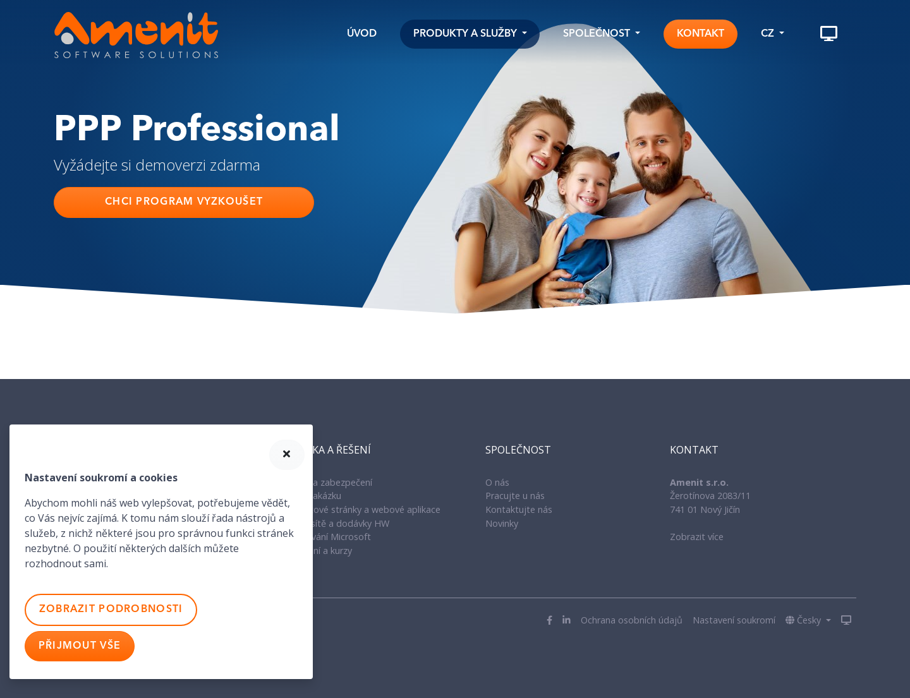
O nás (497, 482)
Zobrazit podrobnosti (111, 610)
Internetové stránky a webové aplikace (360, 509)
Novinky (501, 523)
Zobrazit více (697, 537)
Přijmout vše (80, 646)
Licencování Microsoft (325, 537)
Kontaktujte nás (518, 509)
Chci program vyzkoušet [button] (184, 202)
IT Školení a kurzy (316, 551)
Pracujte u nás (515, 496)
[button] (470, 34)
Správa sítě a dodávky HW (334, 523)
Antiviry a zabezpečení (326, 482)
